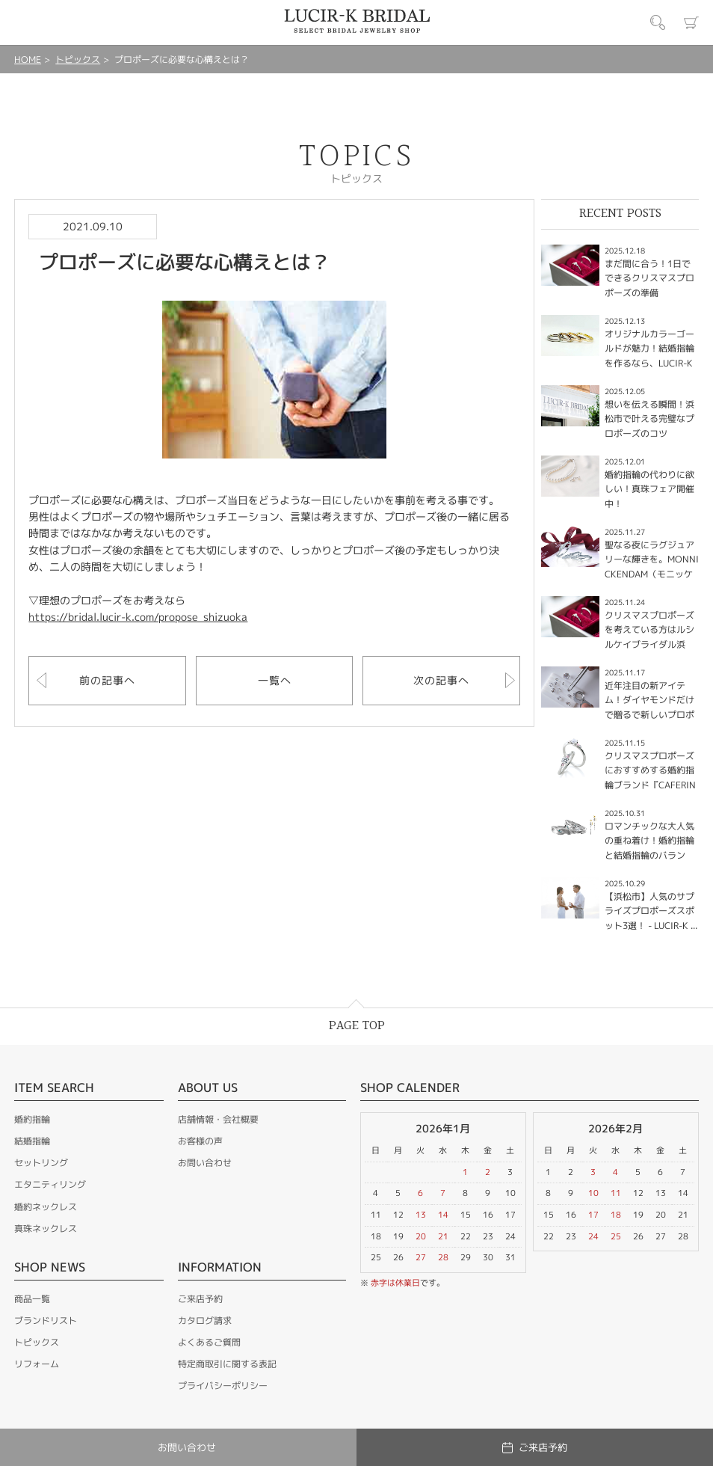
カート (691, 22)
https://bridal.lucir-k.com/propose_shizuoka (137, 617)
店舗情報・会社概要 (218, 1119)
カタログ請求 (205, 1320)
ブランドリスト (45, 1320)
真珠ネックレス (45, 1228)
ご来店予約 (200, 1298)
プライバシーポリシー (223, 1385)
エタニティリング (50, 1184)
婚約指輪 (32, 1119)
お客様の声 (200, 1141)
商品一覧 (32, 1298)
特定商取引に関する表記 (227, 1364)
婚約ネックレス (45, 1206)
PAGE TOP (357, 1026)
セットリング (41, 1162)
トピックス (77, 59)
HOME (27, 59)
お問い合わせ (205, 1162)
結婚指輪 (32, 1141)
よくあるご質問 (209, 1342)
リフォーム (36, 1364)
